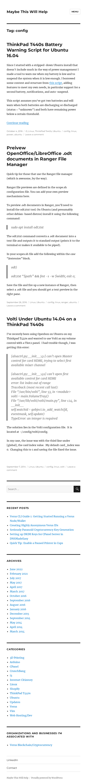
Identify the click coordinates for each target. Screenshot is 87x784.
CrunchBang (17, 671)
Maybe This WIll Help (27, 12)
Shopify (15, 688)
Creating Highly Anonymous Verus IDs (34, 525)
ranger (64, 302)
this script (55, 82)
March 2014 (17, 631)
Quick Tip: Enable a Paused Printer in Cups (36, 543)
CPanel (14, 666)
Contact (12, 767)
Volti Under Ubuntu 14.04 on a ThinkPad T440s (41, 321)
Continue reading (18, 122)
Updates (15, 702)
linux (73, 131)
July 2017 (15, 578)
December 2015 (19, 613)
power (10, 134)
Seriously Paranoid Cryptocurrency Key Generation (42, 529)
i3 (26, 131)
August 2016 (17, 604)
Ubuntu (57, 131)
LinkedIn (12, 760)
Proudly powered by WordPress (47, 778)
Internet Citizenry (21, 679)
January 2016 (18, 609)
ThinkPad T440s (43, 131)
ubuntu (18, 134)
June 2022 (16, 569)
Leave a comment (34, 134)
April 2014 (16, 627)
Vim (12, 711)
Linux (31, 131)
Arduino (15, 662)
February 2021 (19, 573)
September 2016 (20, 600)
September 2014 (20, 618)
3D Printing (17, 657)
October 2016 (18, 595)
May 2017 (16, 582)
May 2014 (16, 622)
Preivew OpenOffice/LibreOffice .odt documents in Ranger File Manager (39, 156)
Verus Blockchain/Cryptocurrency (31, 745)
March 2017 (17, 591)
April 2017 (16, 587)
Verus (13, 706)
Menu (75, 11)
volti (62, 466)
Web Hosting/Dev (21, 715)
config (67, 131)
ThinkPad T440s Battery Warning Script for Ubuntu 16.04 (37, 50)
